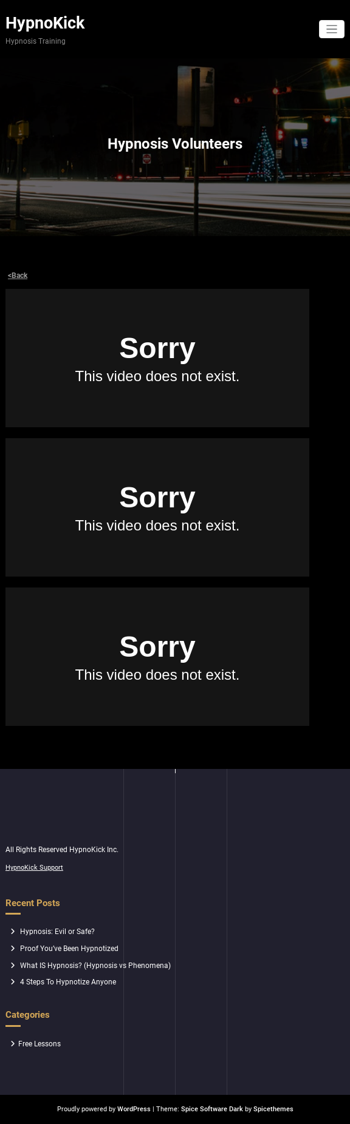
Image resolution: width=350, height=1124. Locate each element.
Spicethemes (273, 1109)
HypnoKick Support (34, 868)
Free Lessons (39, 1044)
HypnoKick (44, 23)
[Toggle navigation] (332, 29)
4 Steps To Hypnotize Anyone (68, 982)
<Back (17, 275)
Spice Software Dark (212, 1109)
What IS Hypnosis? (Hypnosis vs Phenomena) (95, 965)
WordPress (134, 1109)
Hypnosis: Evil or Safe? (57, 931)
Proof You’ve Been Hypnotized (69, 948)
